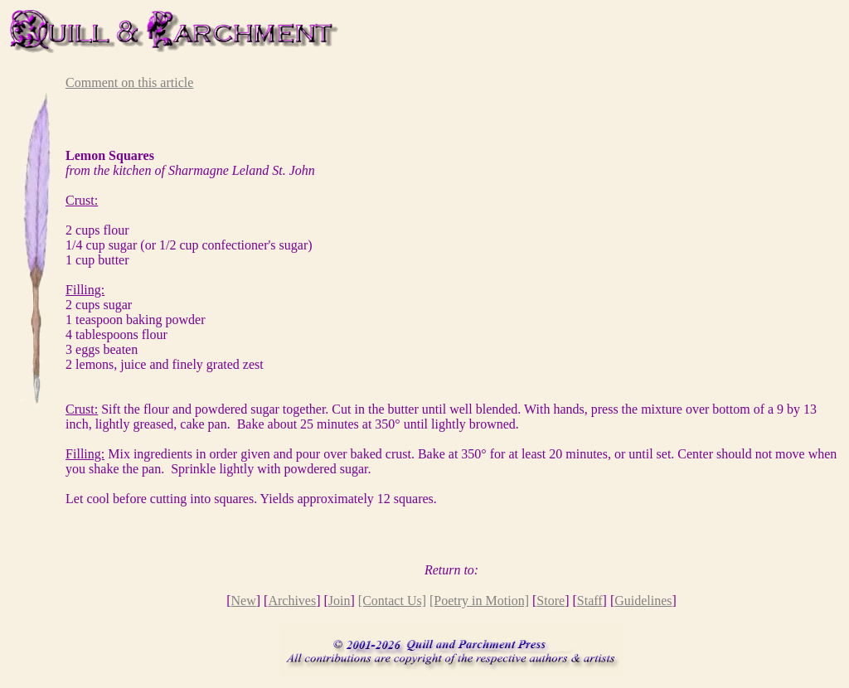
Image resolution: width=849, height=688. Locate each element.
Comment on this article (129, 82)
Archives (292, 601)
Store (550, 601)
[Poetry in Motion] (479, 601)
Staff (590, 601)
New (243, 601)
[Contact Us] (392, 601)
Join (339, 601)
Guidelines (643, 601)
